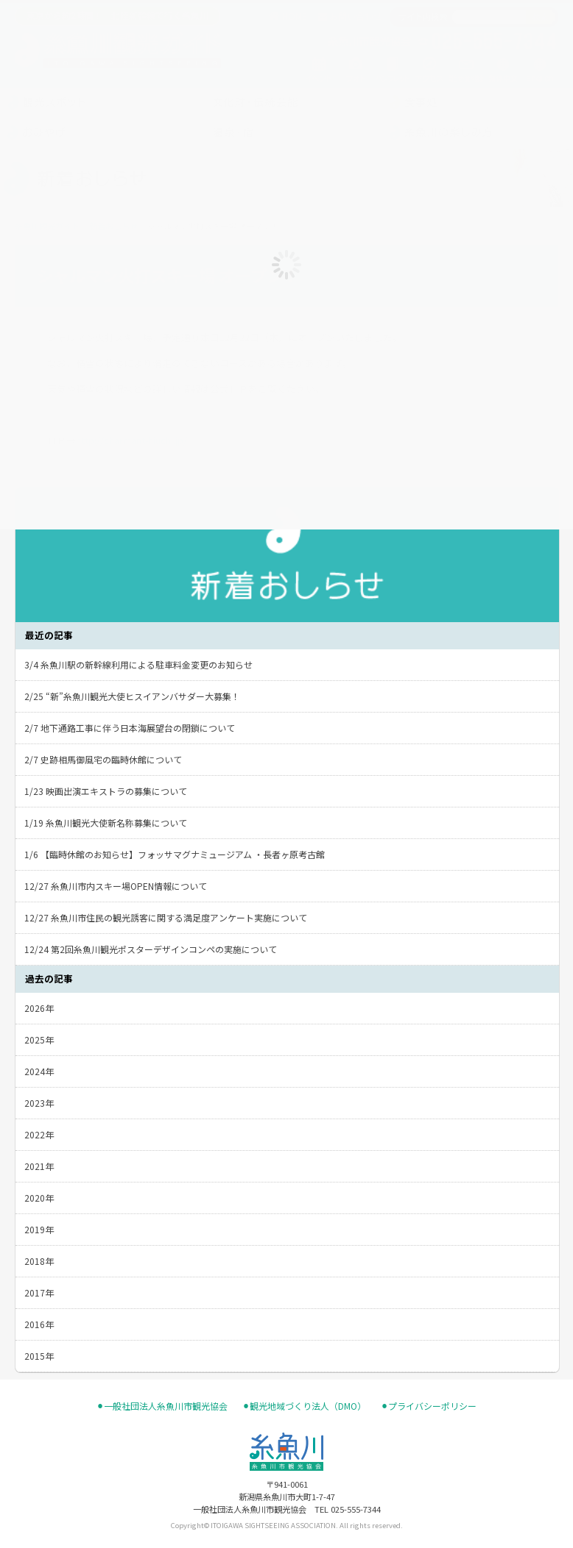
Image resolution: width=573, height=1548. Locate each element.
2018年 (39, 1261)
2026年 (39, 1008)
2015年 (39, 1355)
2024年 (39, 1071)
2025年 (39, 1039)
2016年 (39, 1324)
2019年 (39, 1229)
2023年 (39, 1102)
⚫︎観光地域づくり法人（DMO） (304, 1406)
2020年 (39, 1197)
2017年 (39, 1292)
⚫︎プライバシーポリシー (429, 1406)
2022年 (39, 1134)
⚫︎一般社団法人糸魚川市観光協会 (162, 1406)
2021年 (39, 1166)
